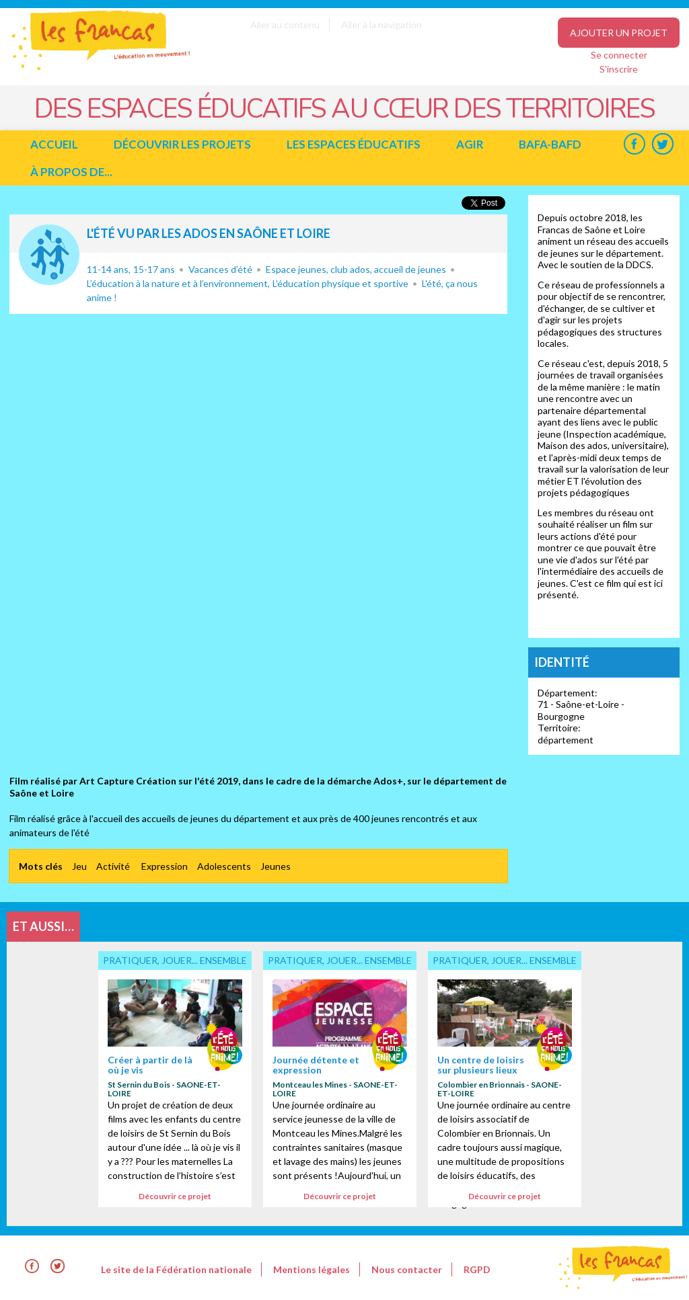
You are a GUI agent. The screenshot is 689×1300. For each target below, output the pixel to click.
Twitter (662, 144)
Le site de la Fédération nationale (176, 1269)
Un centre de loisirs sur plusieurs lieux (480, 1064)
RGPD (477, 1269)
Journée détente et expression (316, 1064)
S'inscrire (619, 69)
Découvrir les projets (182, 144)
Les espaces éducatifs (354, 144)
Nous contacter (406, 1269)
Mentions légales (311, 1269)
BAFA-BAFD (550, 144)
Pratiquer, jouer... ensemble (49, 255)
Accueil (54, 144)
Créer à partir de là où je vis (150, 1064)
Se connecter (619, 54)
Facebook (634, 144)
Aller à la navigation (381, 24)
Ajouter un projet (618, 32)
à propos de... (71, 172)
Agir (469, 144)
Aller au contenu (285, 24)
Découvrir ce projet (175, 1196)
